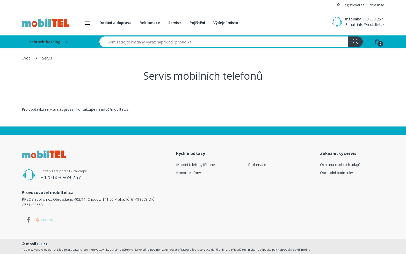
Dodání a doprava (115, 22)
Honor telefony (188, 172)
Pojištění (197, 22)
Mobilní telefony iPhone (195, 164)
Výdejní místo (225, 22)
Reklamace (150, 22)
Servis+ (175, 22)
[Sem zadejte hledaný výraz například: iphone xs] (223, 41)
